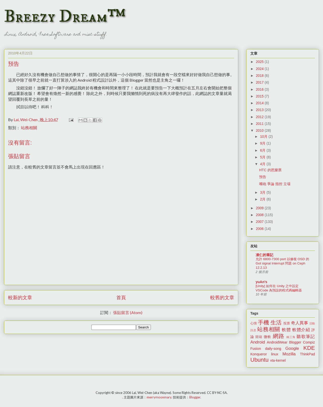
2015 (260, 96)
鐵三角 (291, 336)
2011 (260, 124)
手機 (263, 322)
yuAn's (261, 282)
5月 (263, 157)
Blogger (295, 342)
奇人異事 (299, 323)
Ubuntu (259, 360)
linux (274, 354)
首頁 (121, 297)
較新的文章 (20, 297)
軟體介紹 (301, 329)
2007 (260, 222)
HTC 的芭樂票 (270, 170)
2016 (260, 89)
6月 (263, 150)
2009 (260, 208)
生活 (276, 322)
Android (257, 342)
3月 (263, 192)
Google (292, 348)
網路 (278, 336)
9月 (263, 143)
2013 (260, 110)
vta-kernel (277, 360)
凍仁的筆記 (264, 255)
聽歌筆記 (306, 336)
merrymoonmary (159, 397)
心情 (253, 323)
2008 (260, 215)
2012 (260, 117)
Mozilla (288, 354)
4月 (263, 164)
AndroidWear (277, 342)
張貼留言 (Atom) (127, 312)
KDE (309, 348)
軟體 (286, 329)
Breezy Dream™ (64, 17)
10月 (264, 136)
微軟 (267, 337)
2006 (260, 229)
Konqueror (258, 354)
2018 (260, 76)
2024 (260, 69)
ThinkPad (307, 354)
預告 (262, 177)
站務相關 (29, 127)
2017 (260, 82)
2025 (260, 62)
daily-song (273, 349)
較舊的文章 (222, 297)
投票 (286, 323)
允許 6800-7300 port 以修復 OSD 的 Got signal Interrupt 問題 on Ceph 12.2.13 (282, 263)
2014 (260, 103)
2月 (263, 199)
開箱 (258, 337)
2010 (260, 130)
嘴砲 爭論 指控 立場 (274, 184)
